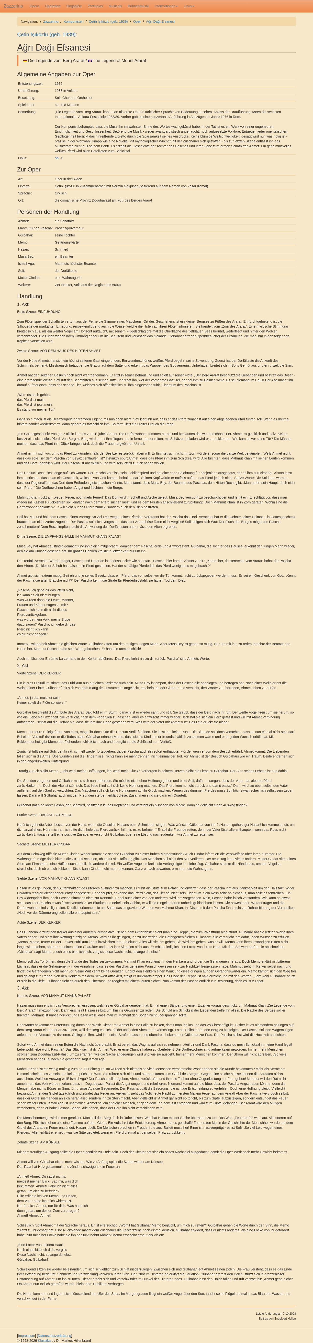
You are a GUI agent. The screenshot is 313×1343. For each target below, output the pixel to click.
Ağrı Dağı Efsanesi (160, 21)
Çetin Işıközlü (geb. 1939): (47, 34)
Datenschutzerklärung (54, 1336)
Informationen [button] (166, 6)
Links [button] (189, 6)
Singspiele (74, 6)
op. (57, 158)
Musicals (115, 6)
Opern (34, 6)
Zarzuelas (95, 6)
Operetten (52, 6)
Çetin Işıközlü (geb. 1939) (108, 21)
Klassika (44, 1341)
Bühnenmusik (138, 6)
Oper (137, 21)
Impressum (26, 1336)
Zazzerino (13, 6)
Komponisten (74, 21)
